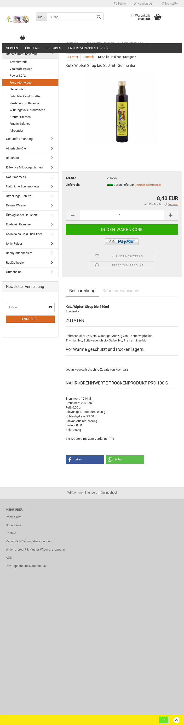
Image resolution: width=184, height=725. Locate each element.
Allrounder (16, 130)
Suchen (120, 3)
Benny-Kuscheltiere (19, 253)
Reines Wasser (16, 205)
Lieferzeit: (73, 184)
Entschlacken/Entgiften (25, 96)
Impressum (13, 517)
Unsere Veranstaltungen (88, 48)
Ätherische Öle (16, 148)
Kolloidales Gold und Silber (24, 234)
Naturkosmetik (16, 177)
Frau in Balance (20, 123)
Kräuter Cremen (20, 117)
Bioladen (53, 48)
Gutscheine (14, 272)
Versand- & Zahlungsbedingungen (29, 541)
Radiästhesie (15, 262)
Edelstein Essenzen (19, 224)
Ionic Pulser (14, 243)
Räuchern (12, 158)
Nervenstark (18, 89)
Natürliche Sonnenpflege (22, 186)
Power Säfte (18, 75)
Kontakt (11, 533)
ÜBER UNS (32, 48)
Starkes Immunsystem (21, 54)
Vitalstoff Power (21, 69)
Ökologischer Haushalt (21, 215)
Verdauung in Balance (24, 103)
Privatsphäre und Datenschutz (26, 566)
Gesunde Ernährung (19, 139)
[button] (85, 459)
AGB (9, 557)
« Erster (73, 57)
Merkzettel (169, 3)
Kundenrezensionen (122, 290)
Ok (163, 720)
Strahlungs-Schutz (18, 196)
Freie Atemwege (21, 82)
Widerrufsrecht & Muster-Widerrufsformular (35, 549)
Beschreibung (82, 290)
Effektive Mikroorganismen (24, 167)
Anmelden (30, 319)
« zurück (88, 57)
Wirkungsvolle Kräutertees (27, 110)
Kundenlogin (144, 3)
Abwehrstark (18, 62)
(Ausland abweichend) (148, 184)
